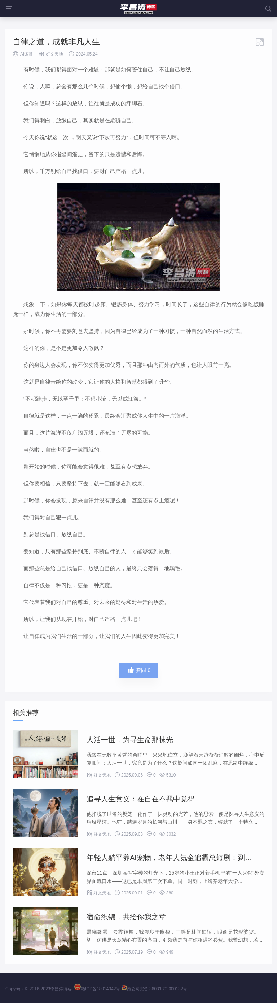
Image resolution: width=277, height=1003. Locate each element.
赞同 (139, 670)
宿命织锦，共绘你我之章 (126, 917)
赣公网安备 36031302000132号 (155, 988)
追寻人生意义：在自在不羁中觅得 (141, 799)
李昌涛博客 (61, 988)
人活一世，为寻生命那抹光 (130, 740)
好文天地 (54, 54)
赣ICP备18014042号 (97, 988)
